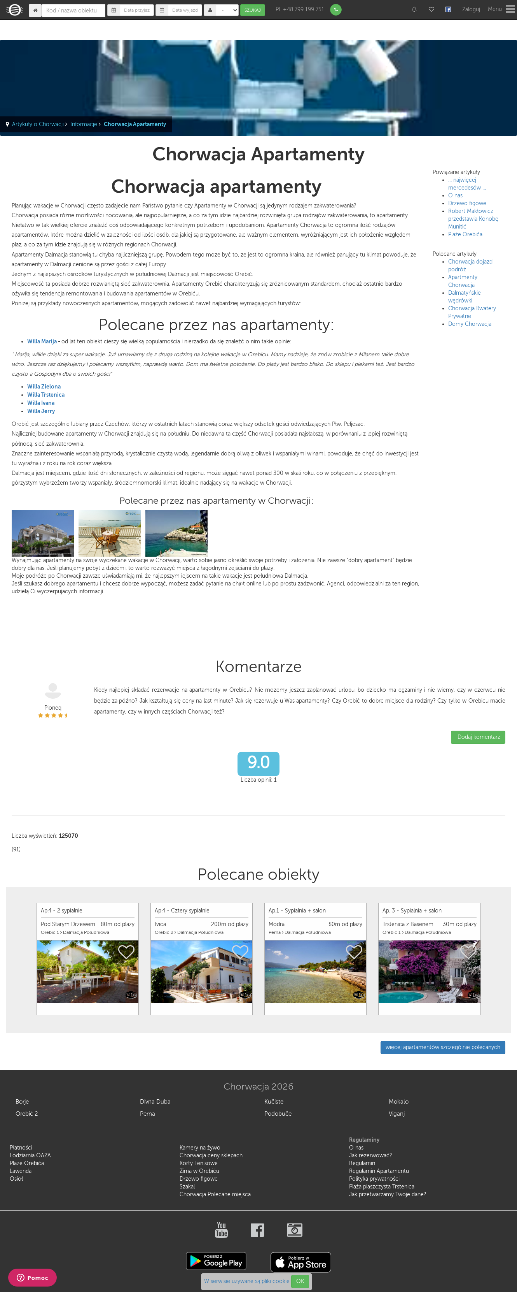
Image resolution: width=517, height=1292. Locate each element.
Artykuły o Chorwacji (38, 124)
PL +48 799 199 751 (300, 9)
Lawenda (20, 1171)
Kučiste (273, 1101)
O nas (455, 196)
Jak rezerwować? (370, 1155)
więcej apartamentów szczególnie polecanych (443, 1047)
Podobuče (278, 1113)
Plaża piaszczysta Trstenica (381, 1187)
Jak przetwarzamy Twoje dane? (387, 1194)
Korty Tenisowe (199, 1163)
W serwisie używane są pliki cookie (247, 1281)
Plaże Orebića (465, 234)
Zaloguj (471, 9)
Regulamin (362, 1163)
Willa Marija (42, 341)
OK (300, 1281)
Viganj (397, 1113)
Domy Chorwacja (469, 324)
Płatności (21, 1148)
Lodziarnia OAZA (30, 1155)
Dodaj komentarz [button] (478, 737)
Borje (22, 1101)
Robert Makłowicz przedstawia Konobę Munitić (473, 219)
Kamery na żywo (200, 1148)
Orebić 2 (27, 1113)
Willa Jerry (41, 411)
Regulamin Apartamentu (379, 1171)
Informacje (83, 124)
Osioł (16, 1179)
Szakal (187, 1187)
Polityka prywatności (374, 1179)
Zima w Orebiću (199, 1171)
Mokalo (399, 1101)
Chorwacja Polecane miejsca (215, 1194)
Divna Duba (155, 1101)
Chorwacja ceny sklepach (211, 1155)
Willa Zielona (44, 386)
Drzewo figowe (467, 203)
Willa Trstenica (46, 395)
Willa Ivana (40, 403)
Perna (147, 1113)
